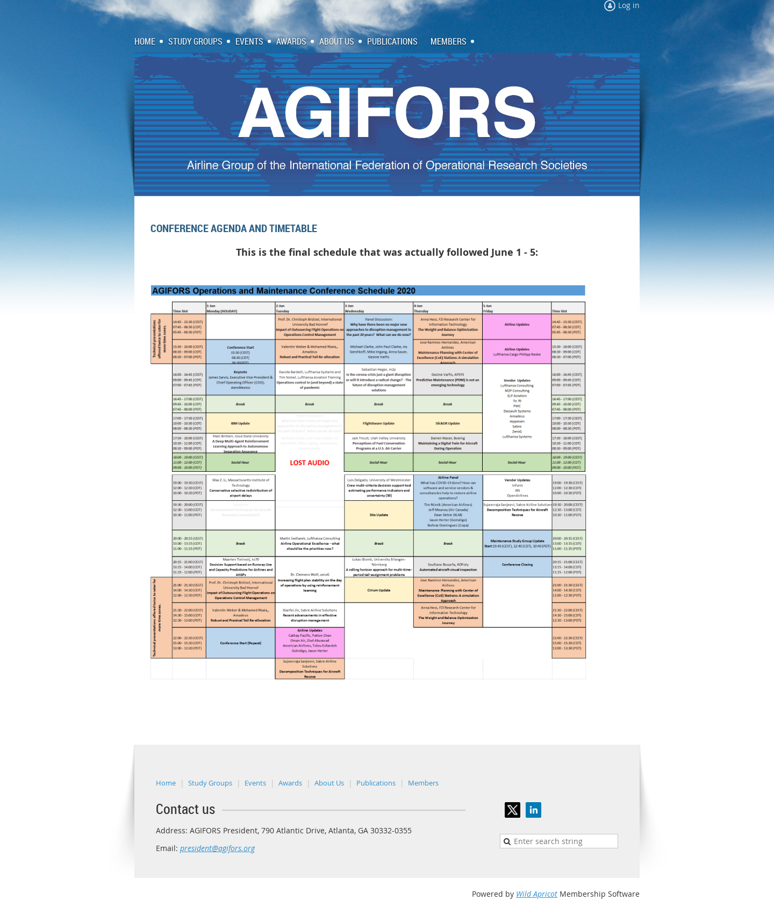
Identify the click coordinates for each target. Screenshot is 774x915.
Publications (376, 783)
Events (255, 783)
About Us (329, 783)
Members (423, 783)
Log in (629, 5)
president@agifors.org (217, 848)
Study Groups (210, 783)
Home (166, 783)
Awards (290, 783)
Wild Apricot (536, 894)
